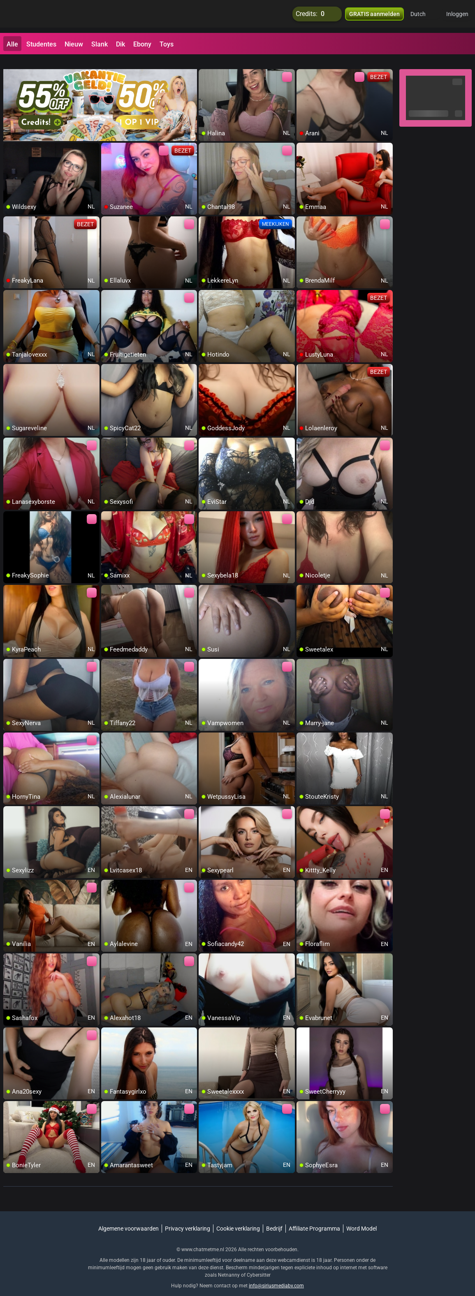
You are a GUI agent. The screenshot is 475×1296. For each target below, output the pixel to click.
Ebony (142, 44)
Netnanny (229, 1265)
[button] (423, 16)
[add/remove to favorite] (205, 66)
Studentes (41, 44)
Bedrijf (274, 1218)
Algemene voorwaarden (128, 1218)
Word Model (361, 1218)
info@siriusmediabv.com (276, 1276)
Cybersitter (259, 1265)
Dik (120, 44)
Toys (167, 44)
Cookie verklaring (238, 1218)
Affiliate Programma (314, 1218)
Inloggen (457, 16)
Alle (12, 44)
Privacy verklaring (187, 1218)
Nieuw (74, 44)
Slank (99, 44)
